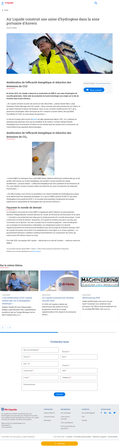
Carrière (84, 420)
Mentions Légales (99, 437)
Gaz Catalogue (66, 413)
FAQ (83, 417)
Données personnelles (82, 437)
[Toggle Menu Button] (2, 3)
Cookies (69, 437)
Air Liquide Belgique (88, 413)
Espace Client (49, 413)
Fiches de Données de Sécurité (68, 427)
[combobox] (96, 3)
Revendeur (47, 420)
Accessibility (113, 437)
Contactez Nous (49, 417)
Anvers (34, 119)
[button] (2, 327)
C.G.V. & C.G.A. (59, 437)
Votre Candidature (67, 422)
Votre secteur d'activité (65, 418)
